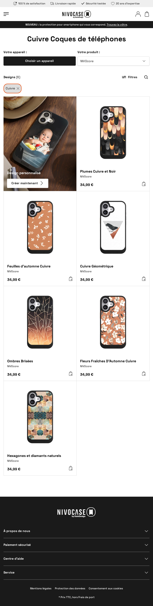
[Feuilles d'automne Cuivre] (40, 270)
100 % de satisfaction (29, 3)
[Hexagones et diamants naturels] (40, 460)
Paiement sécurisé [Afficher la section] (17, 545)
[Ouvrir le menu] (6, 14)
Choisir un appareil (39, 61)
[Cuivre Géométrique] (113, 270)
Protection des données (70, 588)
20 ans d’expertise (125, 3)
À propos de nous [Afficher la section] (17, 531)
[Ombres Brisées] (40, 365)
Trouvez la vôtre (117, 24)
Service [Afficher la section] (9, 572)
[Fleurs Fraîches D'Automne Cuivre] (113, 365)
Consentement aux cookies (106, 588)
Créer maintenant (27, 183)
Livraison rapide (63, 3)
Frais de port (86, 597)
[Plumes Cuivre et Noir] (113, 175)
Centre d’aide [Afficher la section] (14, 559)
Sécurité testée (93, 3)
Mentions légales (40, 588)
